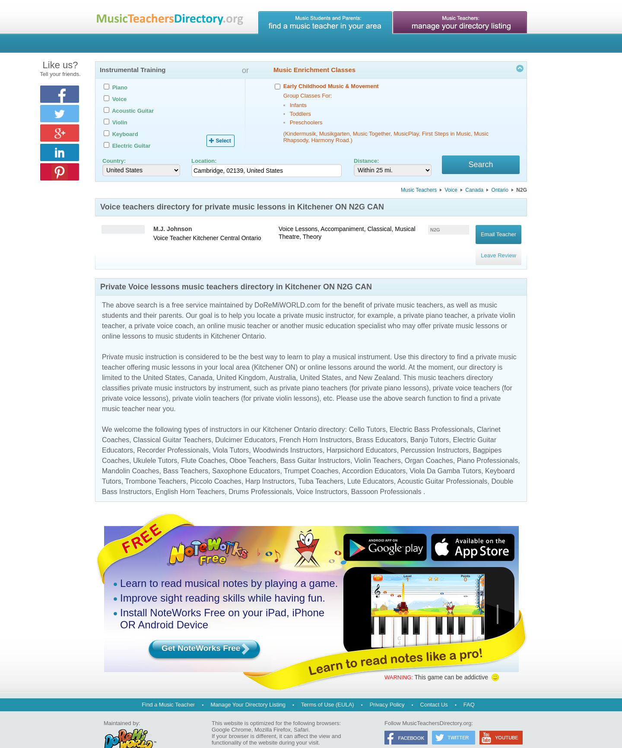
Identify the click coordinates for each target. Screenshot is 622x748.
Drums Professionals (260, 475)
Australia (282, 360)
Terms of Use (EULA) (327, 688)
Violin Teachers (377, 443)
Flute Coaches (203, 443)
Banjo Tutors (429, 423)
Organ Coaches (429, 443)
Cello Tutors (367, 412)
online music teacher (238, 309)
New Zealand (379, 360)
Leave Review (498, 243)
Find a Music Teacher (168, 688)
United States (163, 360)
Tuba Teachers (320, 464)
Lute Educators (370, 464)
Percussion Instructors (434, 433)
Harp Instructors (270, 464)
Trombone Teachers (155, 464)
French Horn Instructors (315, 423)
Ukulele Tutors (155, 443)
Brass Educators (381, 423)
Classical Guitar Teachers (172, 423)
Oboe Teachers (252, 443)
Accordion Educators (374, 454)
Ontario (500, 191)
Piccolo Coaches (215, 464)
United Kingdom (241, 360)
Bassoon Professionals (386, 475)
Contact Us (434, 688)
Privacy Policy (387, 688)
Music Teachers (419, 191)
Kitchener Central (216, 239)
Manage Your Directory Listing (247, 688)
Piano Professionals (487, 443)
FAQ (469, 688)
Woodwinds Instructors (288, 433)
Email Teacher (498, 231)
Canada (474, 191)
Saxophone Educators (246, 454)
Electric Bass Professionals (431, 412)
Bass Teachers (185, 454)
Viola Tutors (231, 433)
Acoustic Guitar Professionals (442, 464)
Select (223, 141)
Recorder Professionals (173, 433)
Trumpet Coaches (311, 454)
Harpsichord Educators (362, 433)
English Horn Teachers (190, 475)
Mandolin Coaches (130, 454)
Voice (451, 191)
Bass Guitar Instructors (315, 443)
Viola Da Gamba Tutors (445, 454)
